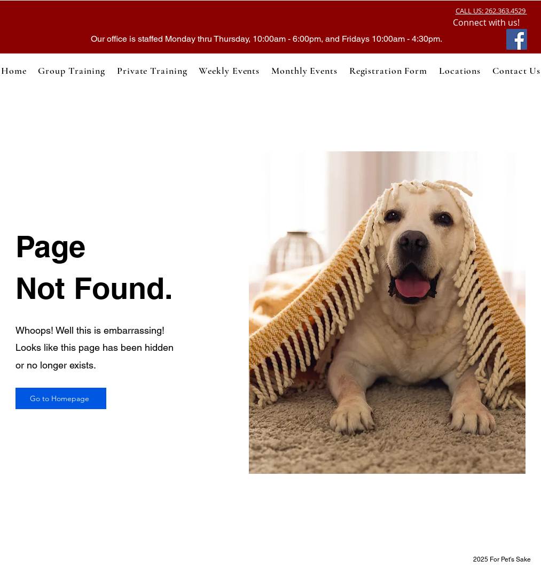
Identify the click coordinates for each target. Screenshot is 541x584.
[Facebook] (516, 39)
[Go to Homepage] (60, 398)
